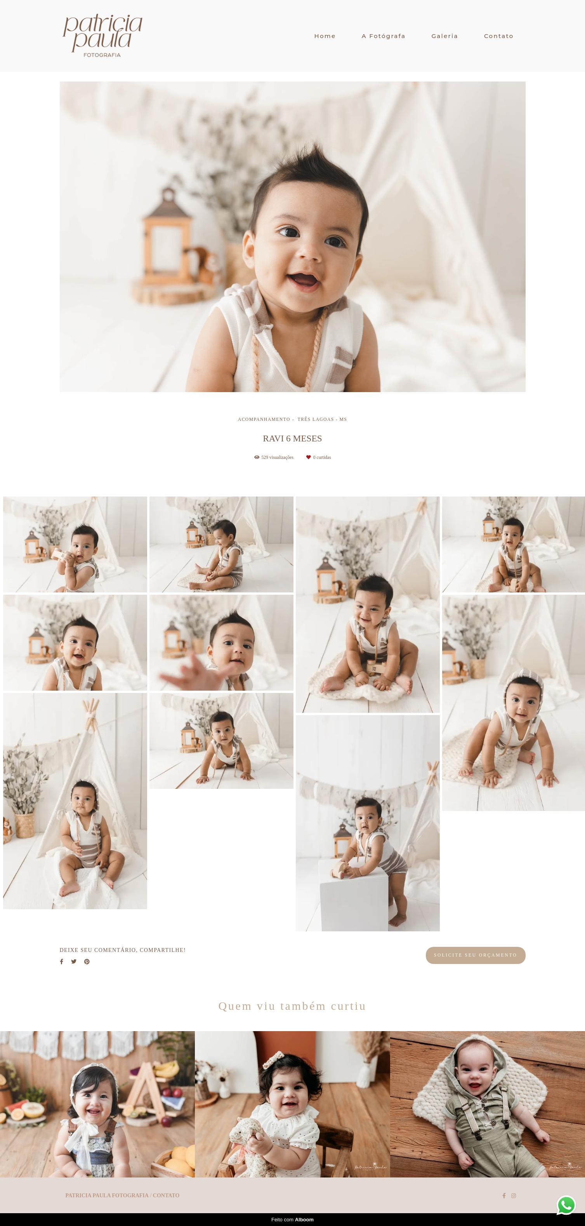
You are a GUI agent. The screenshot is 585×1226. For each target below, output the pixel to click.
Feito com (292, 1220)
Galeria (444, 36)
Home (325, 36)
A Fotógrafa (384, 36)
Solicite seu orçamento (475, 955)
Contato (499, 36)
